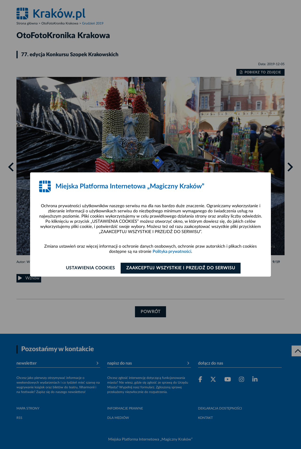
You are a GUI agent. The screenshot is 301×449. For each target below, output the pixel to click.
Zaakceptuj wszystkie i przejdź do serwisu (181, 268)
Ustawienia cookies (89, 268)
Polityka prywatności (172, 252)
